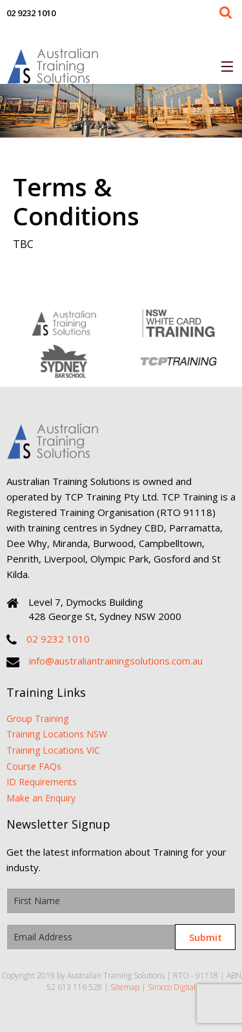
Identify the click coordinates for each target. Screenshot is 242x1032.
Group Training (37, 718)
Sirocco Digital (172, 987)
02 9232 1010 (30, 13)
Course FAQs (33, 766)
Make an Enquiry (41, 798)
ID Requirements (41, 782)
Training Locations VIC (53, 750)
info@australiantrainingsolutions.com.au (116, 660)
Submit (205, 937)
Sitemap (124, 987)
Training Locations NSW (56, 734)
